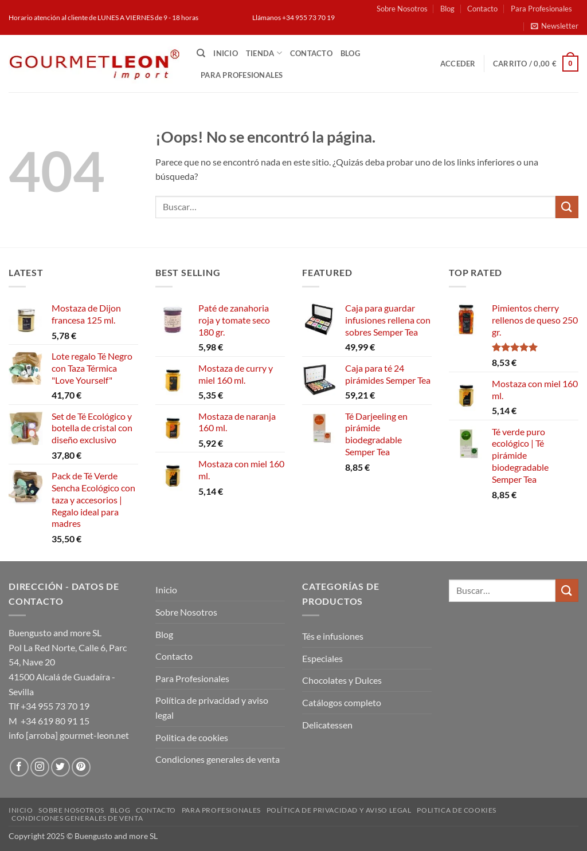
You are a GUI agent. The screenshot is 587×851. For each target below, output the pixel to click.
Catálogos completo (341, 702)
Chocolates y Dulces (342, 680)
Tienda (264, 53)
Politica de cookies (191, 737)
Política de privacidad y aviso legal (211, 707)
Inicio (225, 53)
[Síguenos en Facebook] (19, 767)
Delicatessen (327, 724)
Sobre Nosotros (402, 8)
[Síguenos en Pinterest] (81, 767)
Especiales (322, 658)
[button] (554, 25)
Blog (447, 8)
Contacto (482, 8)
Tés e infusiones (332, 636)
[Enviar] (566, 207)
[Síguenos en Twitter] (60, 767)
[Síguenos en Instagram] (39, 767)
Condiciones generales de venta (217, 759)
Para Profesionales (541, 8)
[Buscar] (201, 53)
